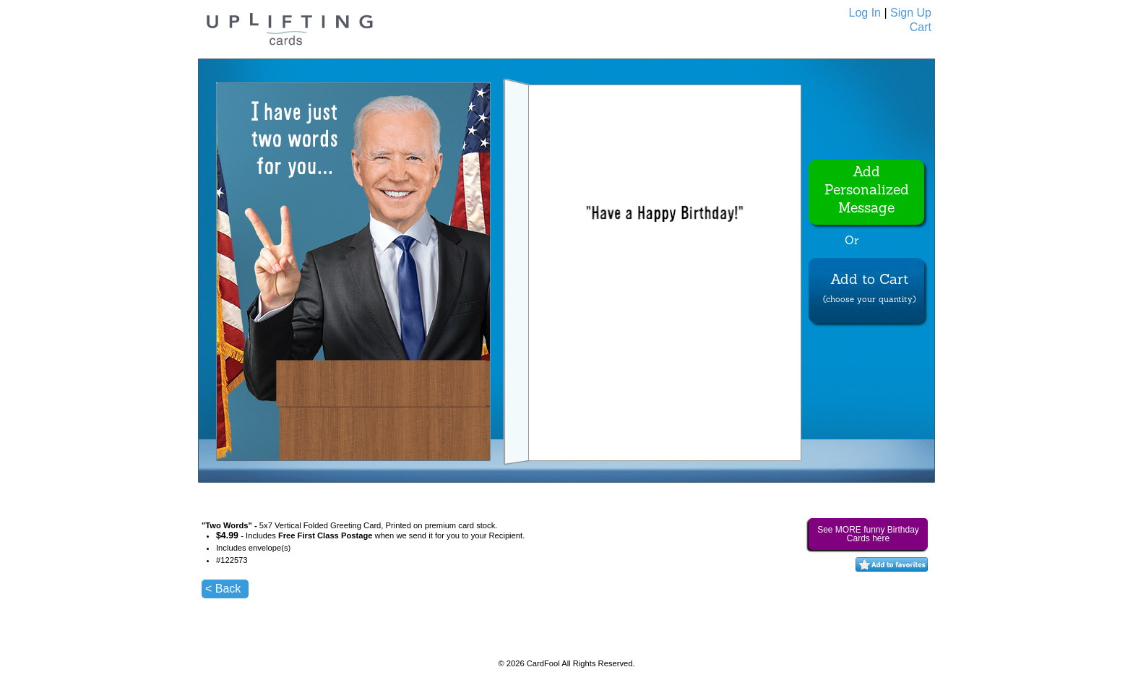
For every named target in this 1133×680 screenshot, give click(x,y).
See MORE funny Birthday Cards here (868, 534)
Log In (865, 13)
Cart (920, 27)
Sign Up (910, 13)
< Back (223, 588)
